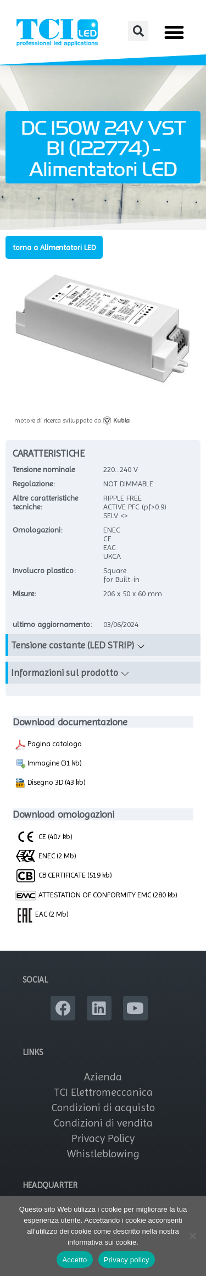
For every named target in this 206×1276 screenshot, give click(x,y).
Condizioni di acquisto (103, 1107)
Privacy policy (126, 1260)
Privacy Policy (103, 1138)
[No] (192, 1235)
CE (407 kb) (44, 836)
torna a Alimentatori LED (54, 247)
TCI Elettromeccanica (103, 1092)
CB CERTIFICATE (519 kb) (63, 874)
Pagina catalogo (48, 744)
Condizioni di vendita (103, 1123)
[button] (138, 31)
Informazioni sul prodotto (64, 672)
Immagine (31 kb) (48, 763)
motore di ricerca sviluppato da (72, 420)
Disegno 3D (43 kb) (50, 783)
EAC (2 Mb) (42, 913)
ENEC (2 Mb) (45, 855)
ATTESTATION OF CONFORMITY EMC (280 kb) (96, 895)
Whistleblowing (103, 1153)
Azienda (103, 1076)
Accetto (74, 1260)
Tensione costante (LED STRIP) (72, 645)
